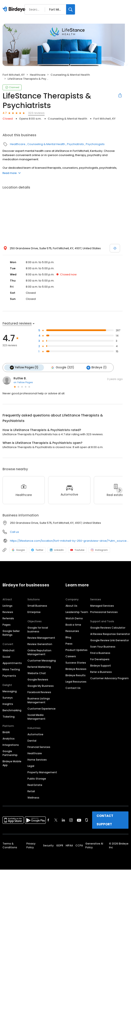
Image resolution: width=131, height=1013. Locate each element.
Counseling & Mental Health (70, 75)
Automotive (35, 734)
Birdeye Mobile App (12, 763)
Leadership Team (77, 612)
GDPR (59, 845)
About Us (71, 605)
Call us (14, 532)
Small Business (37, 605)
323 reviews (36, 113)
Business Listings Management (38, 700)
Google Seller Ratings (11, 632)
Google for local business (37, 629)
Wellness (33, 797)
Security (48, 845)
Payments (9, 675)
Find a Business (100, 653)
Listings (7, 605)
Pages (7, 624)
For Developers (99, 659)
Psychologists (95, 144)
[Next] (119, 490)
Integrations (11, 744)
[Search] (70, 9)
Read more (12, 173)
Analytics (9, 738)
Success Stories (76, 662)
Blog (68, 637)
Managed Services (102, 605)
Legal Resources (76, 681)
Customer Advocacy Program (109, 678)
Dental (31, 740)
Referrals (8, 618)
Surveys (8, 697)
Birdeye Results (76, 675)
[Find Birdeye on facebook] (48, 819)
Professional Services (104, 612)
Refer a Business (101, 672)
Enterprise (34, 612)
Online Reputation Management (39, 652)
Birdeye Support (100, 665)
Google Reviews (37, 679)
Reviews (8, 612)
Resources (72, 631)
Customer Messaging (41, 660)
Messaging (10, 691)
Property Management (42, 772)
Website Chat (36, 673)
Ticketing (9, 716)
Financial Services (38, 747)
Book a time (73, 624)
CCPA (79, 845)
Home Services (37, 759)
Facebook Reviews (39, 692)
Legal (30, 766)
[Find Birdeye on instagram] (71, 819)
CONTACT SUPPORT (105, 819)
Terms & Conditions (10, 845)
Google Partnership (10, 753)
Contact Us (73, 688)
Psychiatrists (75, 144)
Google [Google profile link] (18, 550)
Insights (8, 704)
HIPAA (69, 845)
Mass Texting (11, 669)
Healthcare (37, 75)
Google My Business (40, 685)
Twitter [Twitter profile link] (37, 550)
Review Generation (39, 644)
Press (69, 643)
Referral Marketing (39, 666)
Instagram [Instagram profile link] (99, 550)
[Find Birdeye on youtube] (79, 819)
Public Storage (36, 778)
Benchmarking (12, 710)
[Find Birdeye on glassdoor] (86, 819)
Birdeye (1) (96, 367)
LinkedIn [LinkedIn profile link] (57, 550)
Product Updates (76, 650)
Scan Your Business (102, 646)
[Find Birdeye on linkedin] (63, 819)
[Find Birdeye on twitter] (55, 819)
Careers (71, 656)
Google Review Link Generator (109, 640)
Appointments (12, 663)
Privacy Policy (30, 845)
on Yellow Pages (23, 382)
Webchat (9, 650)
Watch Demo (74, 618)
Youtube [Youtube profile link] (77, 550)
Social (6, 656)
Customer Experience (41, 708)
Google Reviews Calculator (107, 627)
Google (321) (62, 367)
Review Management (41, 637)
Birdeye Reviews (76, 669)
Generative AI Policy (94, 845)
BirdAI (6, 732)
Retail (31, 791)
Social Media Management (36, 716)
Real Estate (34, 785)
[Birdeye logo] (15, 9)
